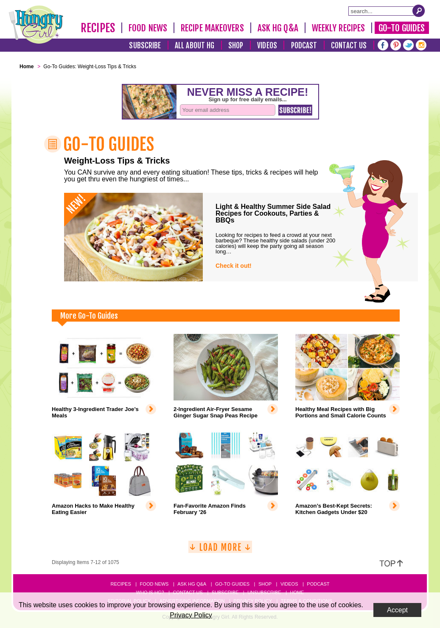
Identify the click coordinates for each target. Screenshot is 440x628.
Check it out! (234, 265)
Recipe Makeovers (212, 27)
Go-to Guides (232, 583)
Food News (148, 27)
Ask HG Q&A (278, 27)
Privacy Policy (191, 615)
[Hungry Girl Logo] (36, 25)
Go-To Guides (401, 27)
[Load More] (220, 550)
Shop (235, 45)
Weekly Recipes (338, 27)
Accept (397, 610)
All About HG (194, 45)
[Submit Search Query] (418, 10)
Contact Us (349, 45)
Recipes (98, 28)
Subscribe (145, 45)
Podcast (304, 45)
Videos (267, 45)
